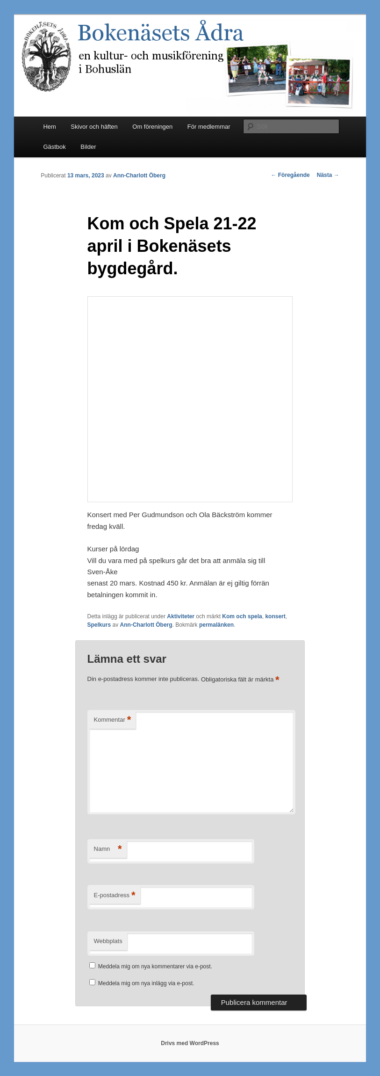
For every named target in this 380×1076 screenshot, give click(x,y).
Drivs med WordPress (190, 1043)
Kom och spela (242, 616)
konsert (275, 616)
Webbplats (108, 940)
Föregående (290, 175)
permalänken (216, 625)
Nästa (328, 175)
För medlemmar (208, 126)
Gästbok (54, 146)
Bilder (88, 146)
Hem (49, 126)
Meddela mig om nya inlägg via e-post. (146, 983)
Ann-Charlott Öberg (139, 175)
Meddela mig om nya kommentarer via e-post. (155, 966)
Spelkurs (99, 625)
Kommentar (112, 720)
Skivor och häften (94, 126)
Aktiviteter (180, 616)
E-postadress (115, 895)
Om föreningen (152, 126)
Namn (108, 849)
